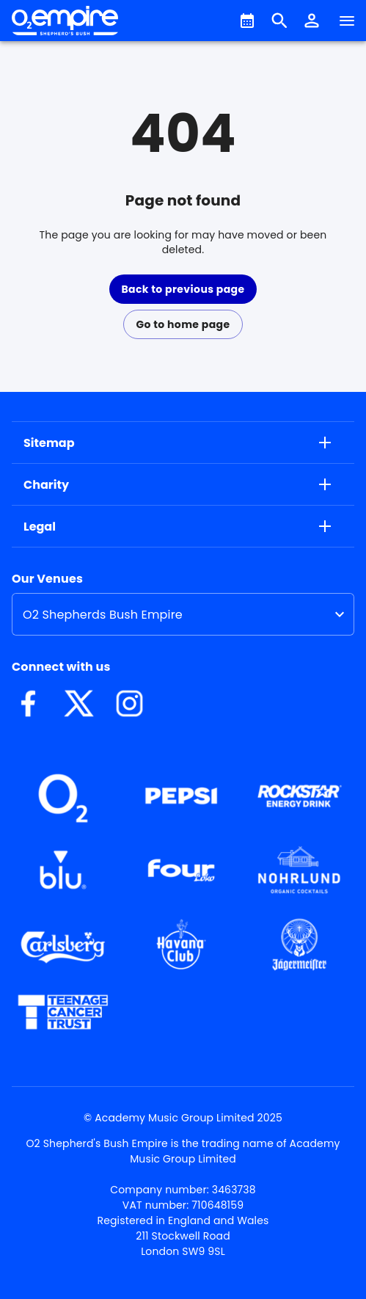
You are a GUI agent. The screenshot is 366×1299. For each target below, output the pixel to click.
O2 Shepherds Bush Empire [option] (103, 614)
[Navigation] (347, 20)
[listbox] (183, 614)
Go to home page (183, 324)
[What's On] (247, 20)
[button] (312, 20)
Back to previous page (182, 289)
